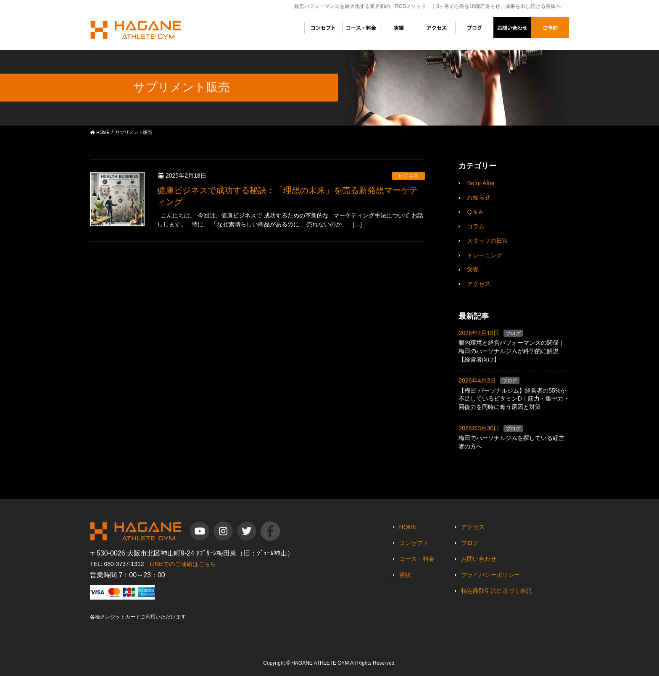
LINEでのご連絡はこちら (183, 564)
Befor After (481, 183)
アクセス (478, 283)
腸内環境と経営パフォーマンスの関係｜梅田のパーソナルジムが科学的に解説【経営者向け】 (511, 350)
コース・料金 (417, 558)
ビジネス (408, 176)
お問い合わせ (478, 558)
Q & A (474, 212)
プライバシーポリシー (490, 574)
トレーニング (484, 255)
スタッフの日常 (487, 240)
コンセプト (414, 543)
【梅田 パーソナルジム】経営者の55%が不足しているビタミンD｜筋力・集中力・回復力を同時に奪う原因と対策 (514, 398)
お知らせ (478, 197)
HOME (408, 527)
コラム (476, 226)
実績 (405, 574)
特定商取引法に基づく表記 (496, 590)
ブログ (513, 333)
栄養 (473, 269)
